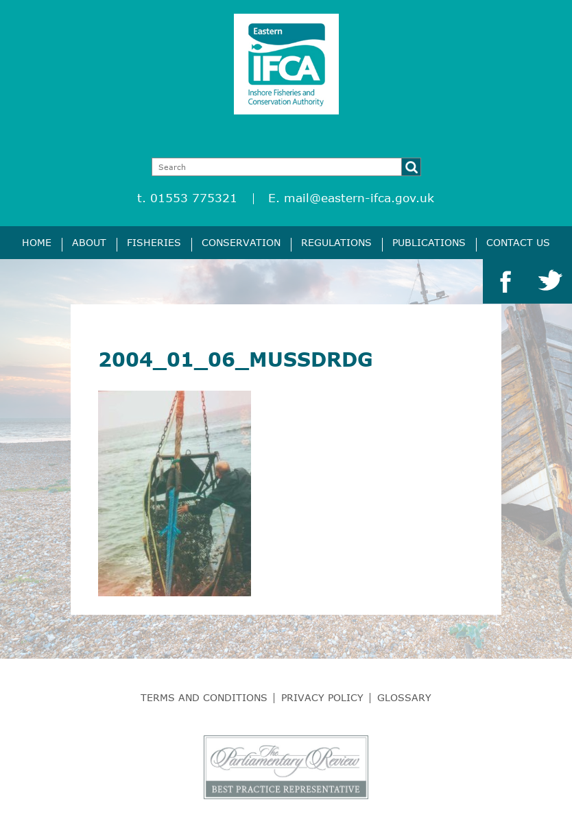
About (89, 242)
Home (36, 242)
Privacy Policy (322, 697)
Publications (429, 242)
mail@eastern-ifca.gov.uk (359, 198)
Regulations (336, 242)
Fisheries (154, 242)
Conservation (241, 242)
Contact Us (518, 242)
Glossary (404, 697)
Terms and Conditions (204, 697)
